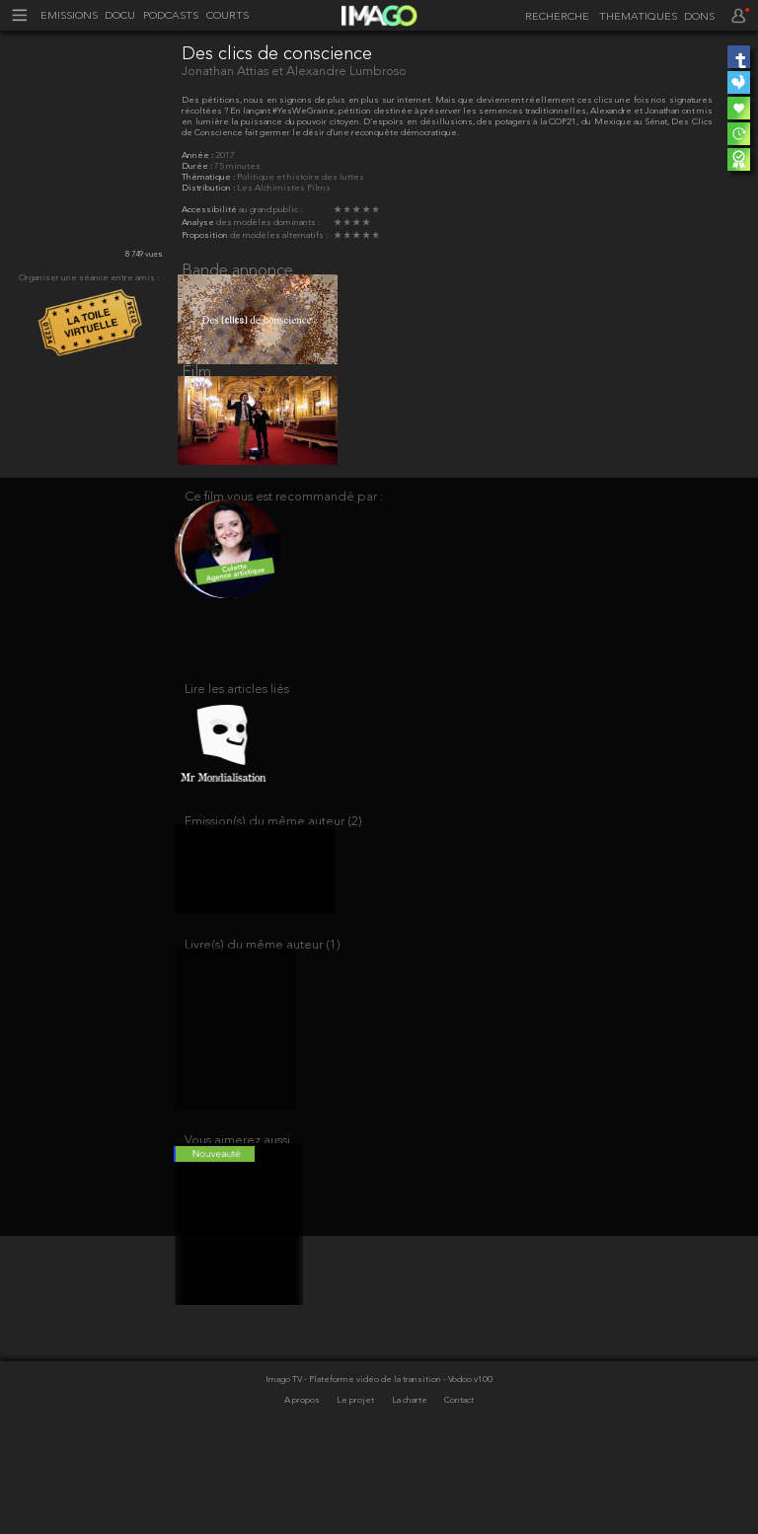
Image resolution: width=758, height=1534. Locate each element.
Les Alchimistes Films (284, 188)
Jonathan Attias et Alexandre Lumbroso (294, 71)
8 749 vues (144, 255)
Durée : (198, 166)
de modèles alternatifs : (279, 235)
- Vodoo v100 (468, 1463)
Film (196, 384)
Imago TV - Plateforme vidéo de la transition (354, 1463)
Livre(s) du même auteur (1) (263, 1004)
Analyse (199, 222)
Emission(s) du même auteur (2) (273, 869)
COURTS (227, 16)
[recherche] (553, 18)
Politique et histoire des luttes (300, 177)
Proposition (206, 235)
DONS (699, 17)
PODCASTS (170, 16)
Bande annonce (237, 271)
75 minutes (237, 166)
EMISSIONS (69, 16)
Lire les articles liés (237, 721)
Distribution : (209, 188)
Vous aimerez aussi (237, 1211)
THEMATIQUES (638, 17)
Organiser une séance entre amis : (89, 277)
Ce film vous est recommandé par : (284, 520)
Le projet (356, 1483)
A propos (303, 1483)
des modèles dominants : (268, 222)
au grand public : (270, 209)
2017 (225, 155)
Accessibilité (210, 209)
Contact (459, 1483)
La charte (410, 1483)
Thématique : (209, 177)
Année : (198, 155)
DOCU (120, 16)
